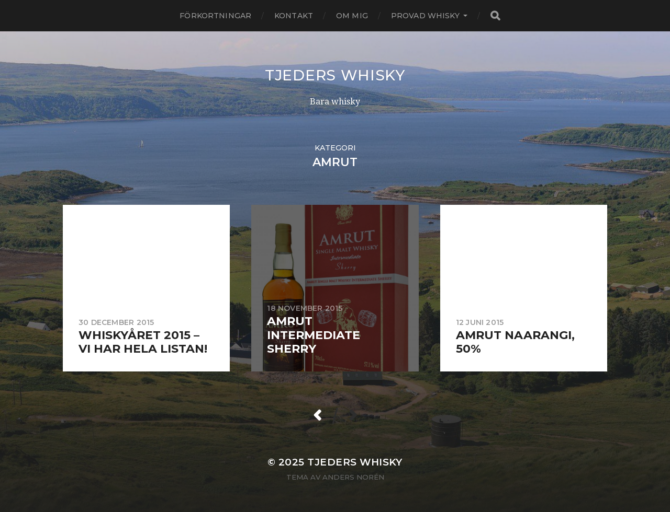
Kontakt (293, 15)
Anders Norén (353, 477)
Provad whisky (425, 15)
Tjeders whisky (335, 75)
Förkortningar (215, 15)
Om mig (352, 15)
